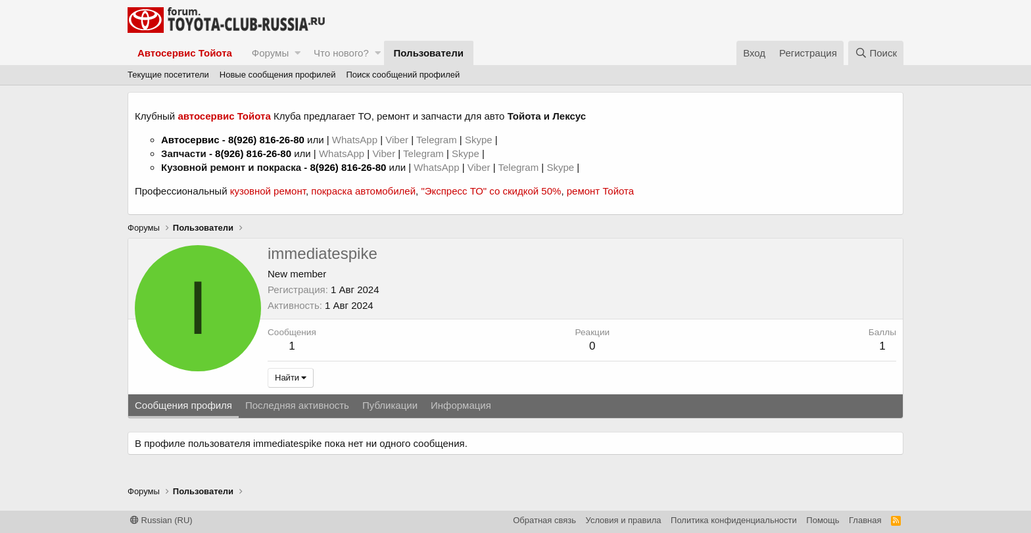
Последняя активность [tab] (297, 405)
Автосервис (190, 139)
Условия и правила (623, 520)
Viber (396, 139)
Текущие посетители (168, 75)
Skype (480, 139)
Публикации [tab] (390, 405)
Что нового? (341, 52)
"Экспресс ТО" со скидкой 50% (491, 191)
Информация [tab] (461, 405)
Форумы (270, 52)
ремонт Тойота (600, 191)
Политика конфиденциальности (734, 520)
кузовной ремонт (268, 191)
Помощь (822, 520)
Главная (865, 520)
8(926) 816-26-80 (266, 139)
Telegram (438, 139)
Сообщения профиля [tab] (183, 405)
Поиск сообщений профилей (403, 75)
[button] (297, 53)
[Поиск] (875, 53)
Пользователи (429, 52)
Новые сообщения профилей (278, 75)
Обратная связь (544, 520)
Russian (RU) (161, 520)
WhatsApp (356, 139)
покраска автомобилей (363, 191)
